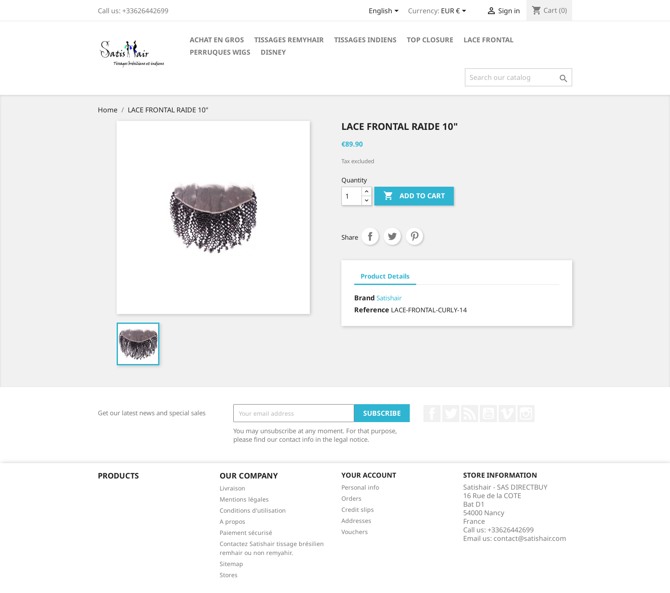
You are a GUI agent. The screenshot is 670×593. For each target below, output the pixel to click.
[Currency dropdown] (455, 11)
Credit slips (357, 509)
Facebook (432, 413)
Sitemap (231, 564)
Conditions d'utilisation (253, 510)
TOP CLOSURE (430, 39)
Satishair (389, 298)
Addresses (356, 521)
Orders (351, 498)
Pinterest (414, 236)
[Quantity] (351, 196)
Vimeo (507, 413)
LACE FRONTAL (489, 39)
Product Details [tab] (385, 276)
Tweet (392, 236)
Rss (469, 413)
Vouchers (354, 532)
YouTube (488, 413)
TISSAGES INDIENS (365, 39)
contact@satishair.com (530, 538)
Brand (364, 298)
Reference (371, 309)
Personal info (360, 487)
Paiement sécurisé (246, 532)
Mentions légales (244, 499)
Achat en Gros (217, 39)
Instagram (526, 413)
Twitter (450, 413)
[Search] (518, 77)
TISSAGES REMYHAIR (289, 39)
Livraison (232, 488)
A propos (232, 521)
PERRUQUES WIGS (220, 52)
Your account (368, 475)
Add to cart (414, 196)
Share (370, 236)
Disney (273, 52)
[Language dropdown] (385, 11)
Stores (229, 575)
